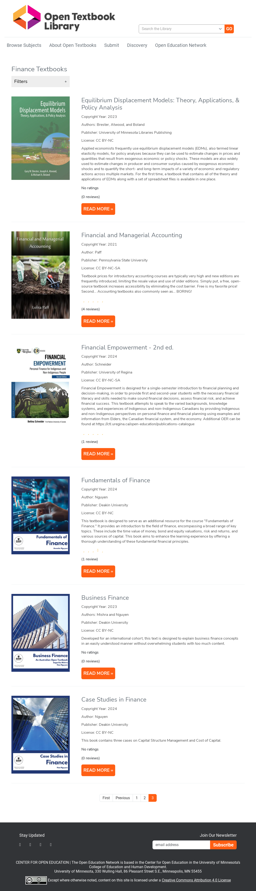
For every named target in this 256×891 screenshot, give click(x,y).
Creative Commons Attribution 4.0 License (196, 880)
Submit (111, 45)
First (106, 798)
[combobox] (180, 29)
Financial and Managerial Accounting (131, 235)
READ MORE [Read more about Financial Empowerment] (96, 454)
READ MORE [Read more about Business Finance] (96, 673)
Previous (123, 798)
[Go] (229, 28)
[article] (128, 158)
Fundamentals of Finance (115, 480)
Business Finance (105, 598)
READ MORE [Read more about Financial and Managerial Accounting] (96, 321)
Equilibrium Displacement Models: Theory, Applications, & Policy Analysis (160, 104)
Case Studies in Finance (113, 700)
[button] (40, 81)
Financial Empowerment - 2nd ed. (127, 347)
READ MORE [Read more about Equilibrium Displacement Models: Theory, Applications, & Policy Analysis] (96, 209)
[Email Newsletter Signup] (181, 844)
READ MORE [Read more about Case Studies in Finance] (96, 770)
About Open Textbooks (72, 45)
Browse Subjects (24, 45)
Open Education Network (180, 45)
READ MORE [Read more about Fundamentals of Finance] (96, 571)
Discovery (137, 45)
